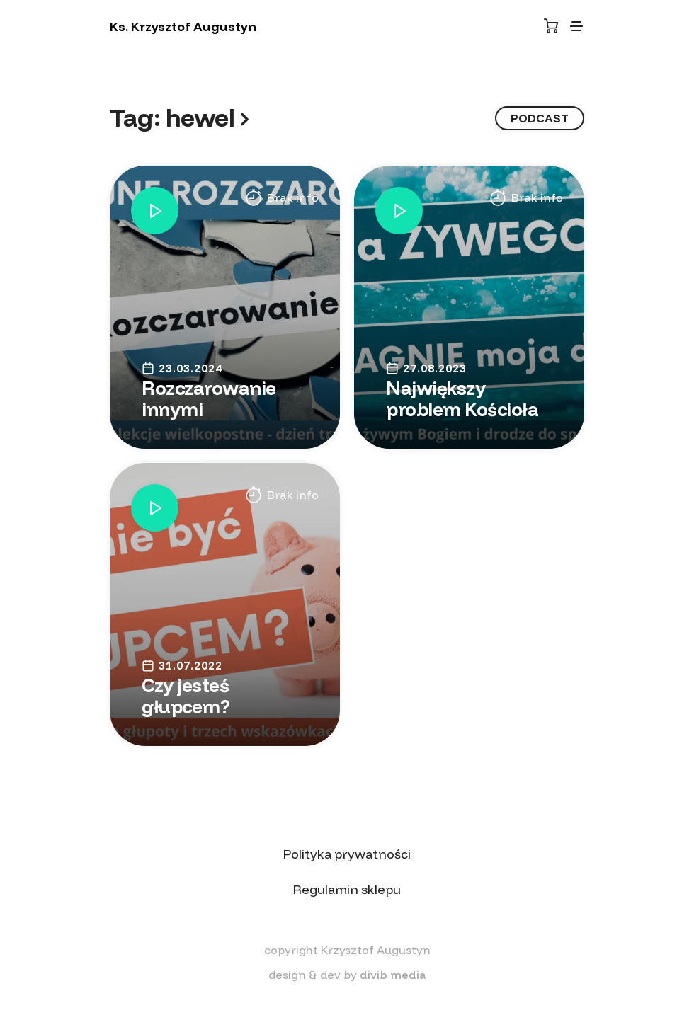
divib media (393, 975)
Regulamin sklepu (347, 889)
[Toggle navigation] (576, 26)
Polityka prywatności (347, 854)
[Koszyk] (551, 26)
